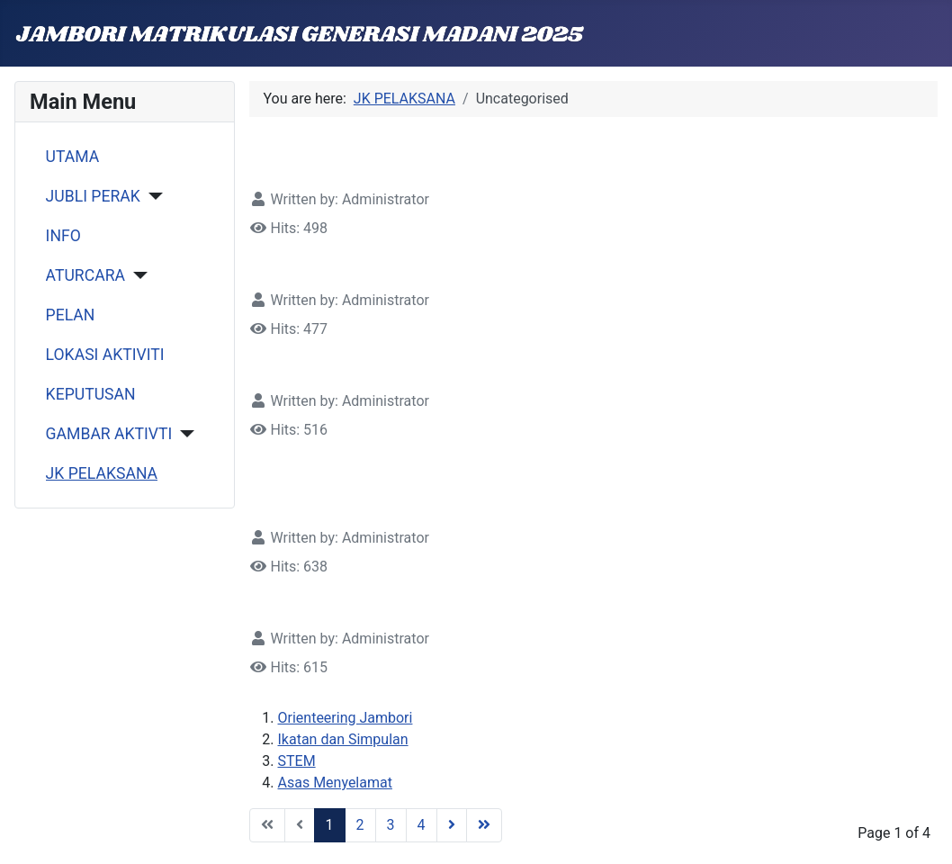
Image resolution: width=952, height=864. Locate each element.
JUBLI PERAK (93, 196)
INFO (63, 236)
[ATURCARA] (136, 275)
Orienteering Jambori (345, 717)
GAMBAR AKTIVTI (109, 434)
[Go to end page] (484, 825)
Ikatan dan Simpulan (343, 739)
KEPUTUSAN (91, 394)
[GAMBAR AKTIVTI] (183, 433)
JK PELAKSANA (101, 473)
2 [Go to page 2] (360, 824)
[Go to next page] (451, 825)
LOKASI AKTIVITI (105, 355)
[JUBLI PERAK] (151, 196)
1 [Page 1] (330, 824)
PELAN (70, 315)
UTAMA (73, 157)
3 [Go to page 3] (391, 824)
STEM (297, 761)
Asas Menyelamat (335, 782)
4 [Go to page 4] (422, 824)
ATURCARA (85, 275)
